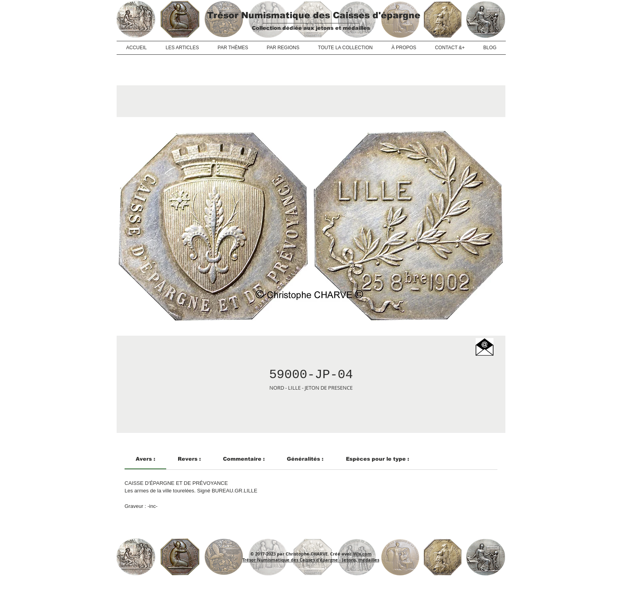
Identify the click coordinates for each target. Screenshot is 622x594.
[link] (145, 459)
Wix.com (362, 554)
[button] (484, 347)
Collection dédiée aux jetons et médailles (311, 28)
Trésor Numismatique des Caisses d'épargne (313, 15)
